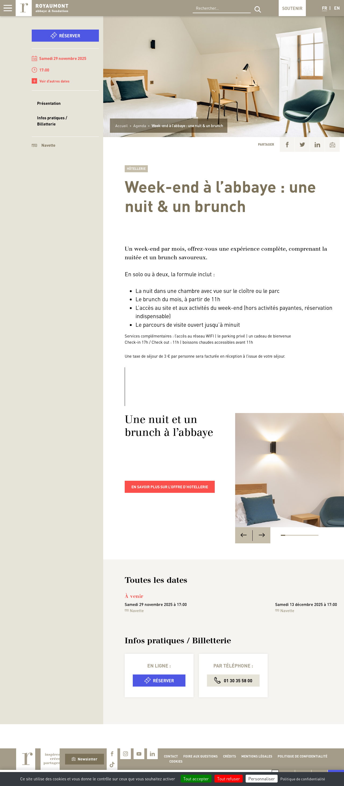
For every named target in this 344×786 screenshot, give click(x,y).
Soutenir (292, 8)
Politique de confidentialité (302, 756)
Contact (171, 756)
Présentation (49, 103)
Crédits (229, 756)
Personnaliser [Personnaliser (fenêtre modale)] (261, 778)
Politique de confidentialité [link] (302, 778)
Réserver (65, 35)
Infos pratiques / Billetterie (52, 121)
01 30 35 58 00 (233, 680)
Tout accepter (196, 778)
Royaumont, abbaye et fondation (42, 8)
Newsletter (84, 758)
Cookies (175, 761)
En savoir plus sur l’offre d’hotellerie (169, 486)
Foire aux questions (200, 756)
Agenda (139, 125)
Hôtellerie (136, 169)
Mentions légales (256, 756)
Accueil (121, 125)
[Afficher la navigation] (7, 8)
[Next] (262, 535)
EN (337, 8)
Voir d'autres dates (51, 81)
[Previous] (243, 535)
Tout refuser (228, 778)
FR (324, 8)
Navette (43, 145)
